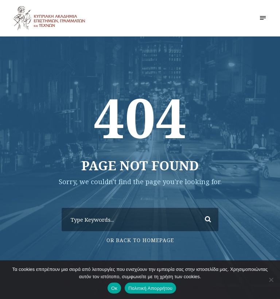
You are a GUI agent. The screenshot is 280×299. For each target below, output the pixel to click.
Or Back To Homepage (140, 240)
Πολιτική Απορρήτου (150, 288)
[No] (271, 279)
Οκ (114, 288)
